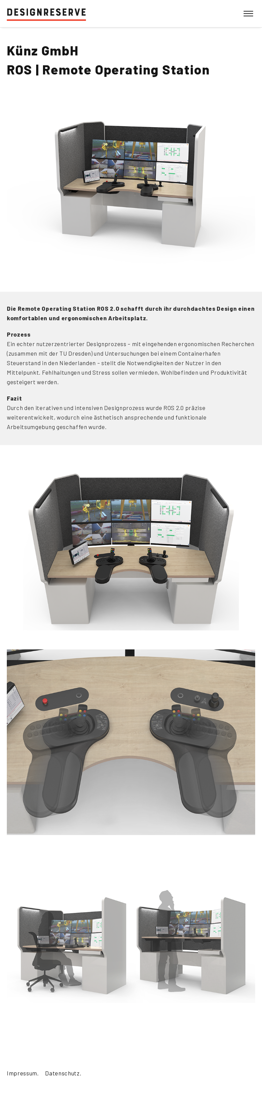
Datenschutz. (63, 1073)
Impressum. (23, 1073)
